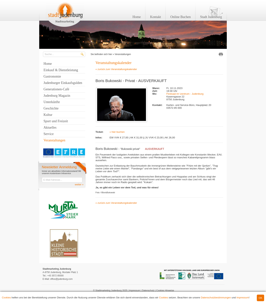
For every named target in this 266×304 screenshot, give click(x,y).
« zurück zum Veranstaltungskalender (116, 69)
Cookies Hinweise (165, 290)
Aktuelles (50, 127)
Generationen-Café (56, 89)
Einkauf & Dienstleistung (61, 70)
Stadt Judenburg (211, 17)
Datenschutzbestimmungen (216, 297)
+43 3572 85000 (55, 275)
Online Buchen (180, 17)
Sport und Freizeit (56, 121)
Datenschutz (148, 290)
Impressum (243, 297)
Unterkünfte (52, 102)
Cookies (6, 297)
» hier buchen (117, 132)
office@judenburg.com (61, 279)
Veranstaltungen (123, 54)
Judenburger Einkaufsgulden (63, 83)
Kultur (48, 115)
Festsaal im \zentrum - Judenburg (185, 93)
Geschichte (51, 108)
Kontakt (155, 17)
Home (136, 17)
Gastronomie (52, 76)
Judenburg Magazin (57, 95)
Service (49, 134)
